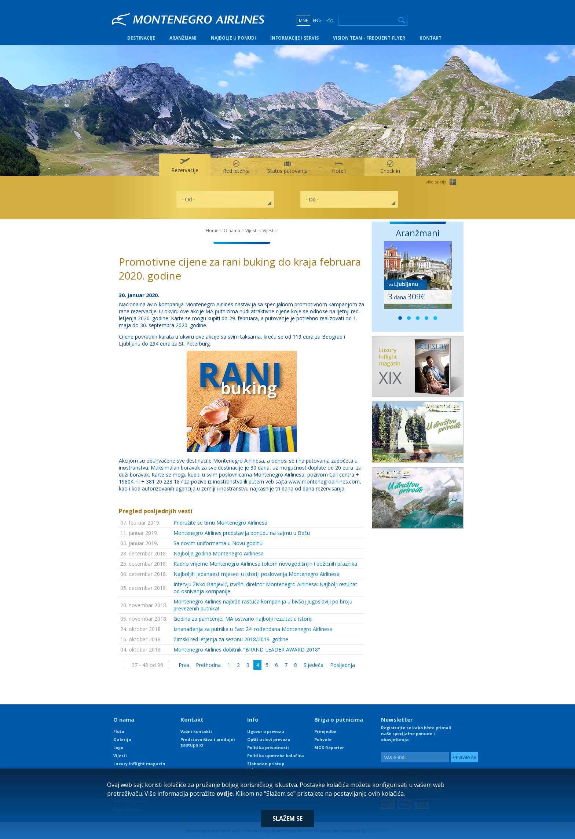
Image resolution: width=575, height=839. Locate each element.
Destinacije (141, 38)
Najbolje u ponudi (233, 38)
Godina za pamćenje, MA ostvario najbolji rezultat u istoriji (242, 618)
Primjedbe (325, 731)
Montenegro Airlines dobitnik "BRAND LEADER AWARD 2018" (246, 649)
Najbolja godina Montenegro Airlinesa (218, 553)
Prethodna (208, 664)
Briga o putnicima (338, 719)
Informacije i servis (294, 38)
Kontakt (431, 38)
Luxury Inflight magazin (139, 763)
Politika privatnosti (268, 747)
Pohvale (323, 739)
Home (212, 230)
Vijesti (251, 230)
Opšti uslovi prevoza (268, 739)
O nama (232, 230)
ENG (317, 20)
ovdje (224, 793)
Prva (184, 664)
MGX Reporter (329, 747)
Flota (118, 731)
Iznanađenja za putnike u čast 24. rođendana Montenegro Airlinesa (253, 628)
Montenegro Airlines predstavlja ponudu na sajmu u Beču (241, 532)
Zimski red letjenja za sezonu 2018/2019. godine (230, 639)
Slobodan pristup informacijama (265, 766)
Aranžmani (183, 38)
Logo (118, 747)
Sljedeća (313, 664)
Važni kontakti (196, 731)
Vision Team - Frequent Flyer (369, 38)
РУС (330, 20)
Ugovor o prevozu (265, 731)
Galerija (122, 739)
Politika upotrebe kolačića (275, 755)
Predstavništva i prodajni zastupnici (207, 742)
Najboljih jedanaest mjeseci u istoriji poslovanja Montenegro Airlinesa (256, 573)
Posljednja (342, 664)
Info (253, 719)
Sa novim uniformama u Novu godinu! (218, 543)
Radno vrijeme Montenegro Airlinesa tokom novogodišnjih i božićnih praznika (265, 563)
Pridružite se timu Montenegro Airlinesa (220, 522)
